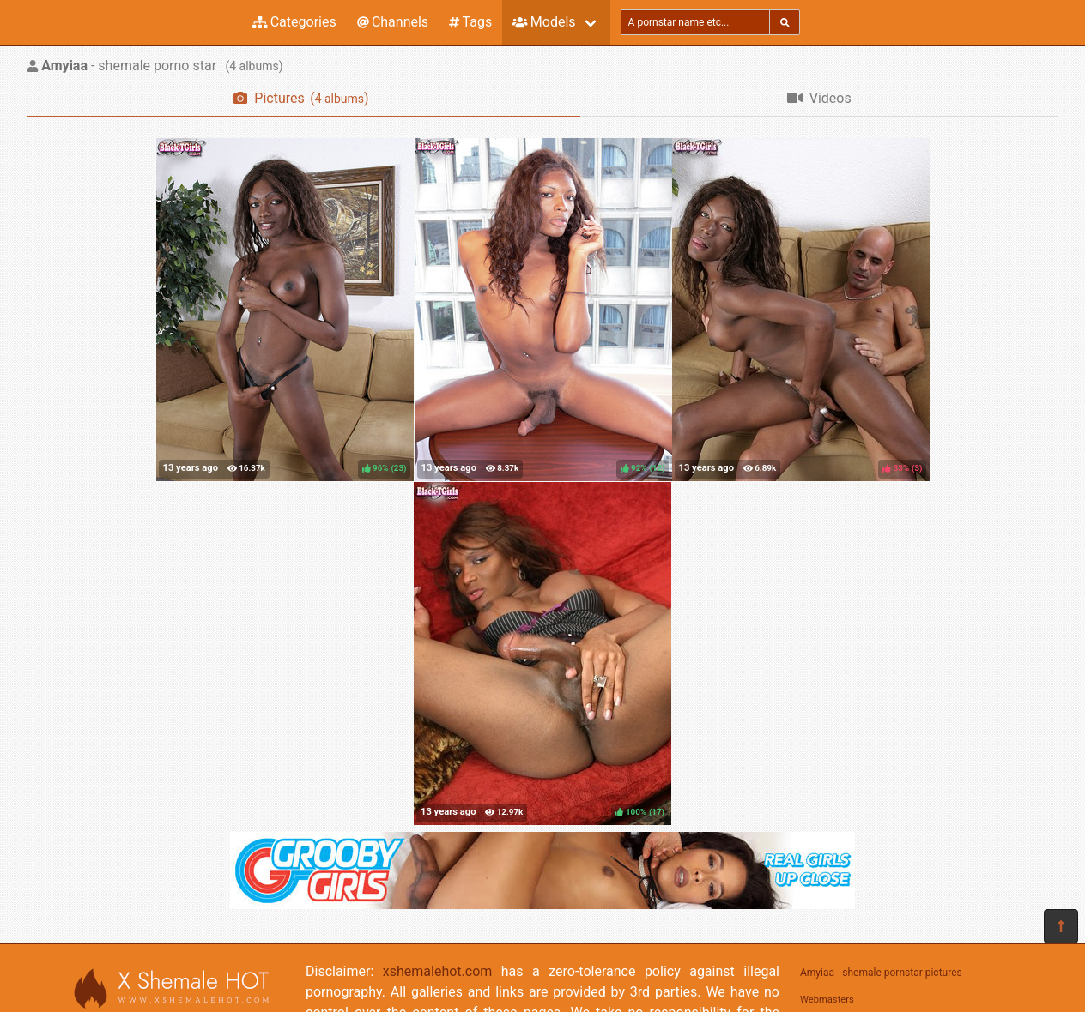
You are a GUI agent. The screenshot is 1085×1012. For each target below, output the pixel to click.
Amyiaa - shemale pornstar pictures (881, 973)
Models (543, 22)
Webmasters (827, 999)
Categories (294, 22)
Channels (392, 22)
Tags (470, 22)
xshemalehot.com (438, 971)
